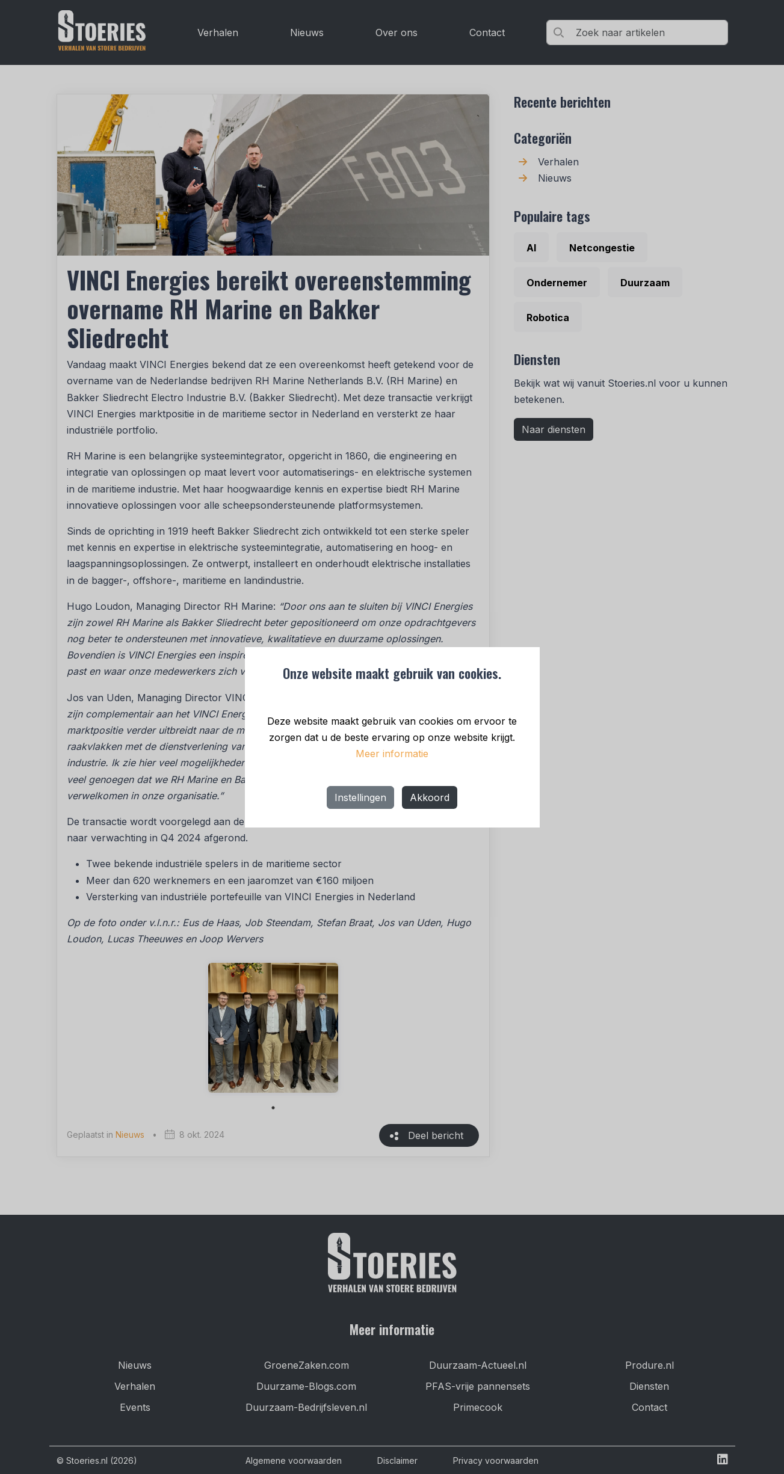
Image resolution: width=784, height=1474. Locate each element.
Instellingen (360, 797)
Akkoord (429, 797)
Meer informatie (392, 754)
